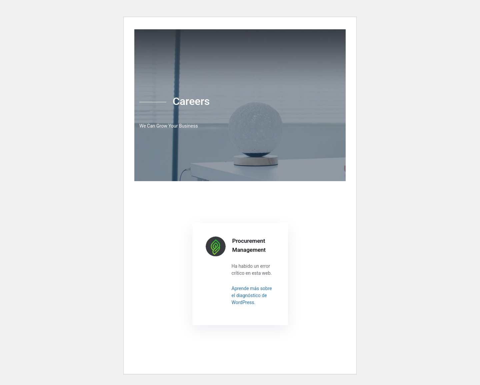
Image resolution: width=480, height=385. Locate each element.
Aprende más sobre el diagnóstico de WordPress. (252, 295)
